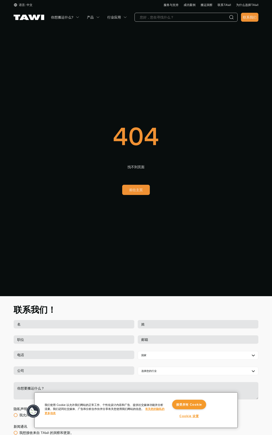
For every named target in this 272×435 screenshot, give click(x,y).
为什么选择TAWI (247, 5)
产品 (94, 17)
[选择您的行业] (198, 371)
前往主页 (136, 190)
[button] (33, 411)
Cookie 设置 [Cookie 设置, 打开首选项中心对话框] (189, 416)
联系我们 (249, 17)
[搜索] (232, 17)
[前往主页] (29, 17)
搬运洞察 (206, 5)
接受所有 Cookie (189, 404)
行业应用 (117, 17)
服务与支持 (171, 5)
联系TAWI (224, 5)
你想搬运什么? (65, 17)
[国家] (198, 355)
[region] (136, 410)
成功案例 (190, 5)
